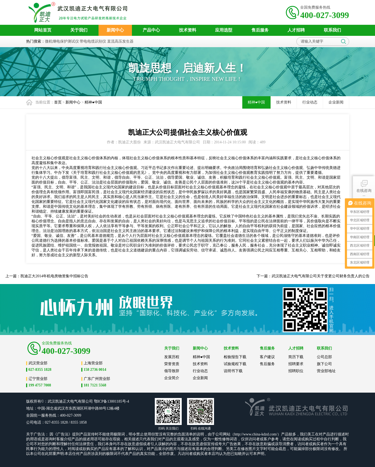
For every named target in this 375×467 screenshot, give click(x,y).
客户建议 (267, 357)
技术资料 (283, 102)
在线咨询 (364, 186)
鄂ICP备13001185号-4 (111, 401)
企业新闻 (336, 102)
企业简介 (171, 378)
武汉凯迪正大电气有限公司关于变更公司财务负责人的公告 (321, 276)
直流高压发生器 (120, 41)
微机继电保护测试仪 (62, 41)
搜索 (343, 41)
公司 (89, 401)
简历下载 (295, 357)
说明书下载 (233, 371)
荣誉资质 (171, 364)
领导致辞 (171, 371)
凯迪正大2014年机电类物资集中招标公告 (54, 276)
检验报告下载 (235, 357)
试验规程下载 (235, 364)
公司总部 (324, 357)
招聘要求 (295, 364)
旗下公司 (324, 364)
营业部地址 (326, 371)
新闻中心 (72, 102)
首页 (58, 102)
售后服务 (267, 364)
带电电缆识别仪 (93, 41)
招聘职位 (295, 371)
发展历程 (171, 357)
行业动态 (309, 102)
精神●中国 (93, 102)
